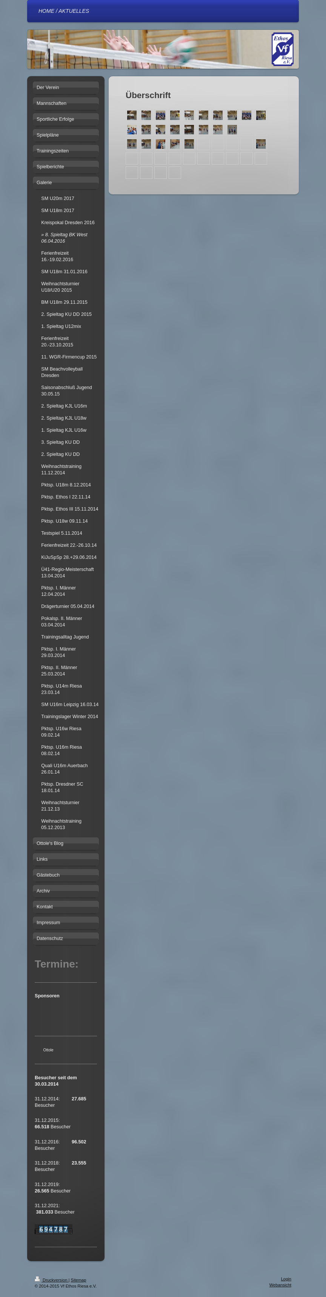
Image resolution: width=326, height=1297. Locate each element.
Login (286, 1279)
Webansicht (280, 1285)
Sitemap (78, 1280)
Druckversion (52, 1280)
